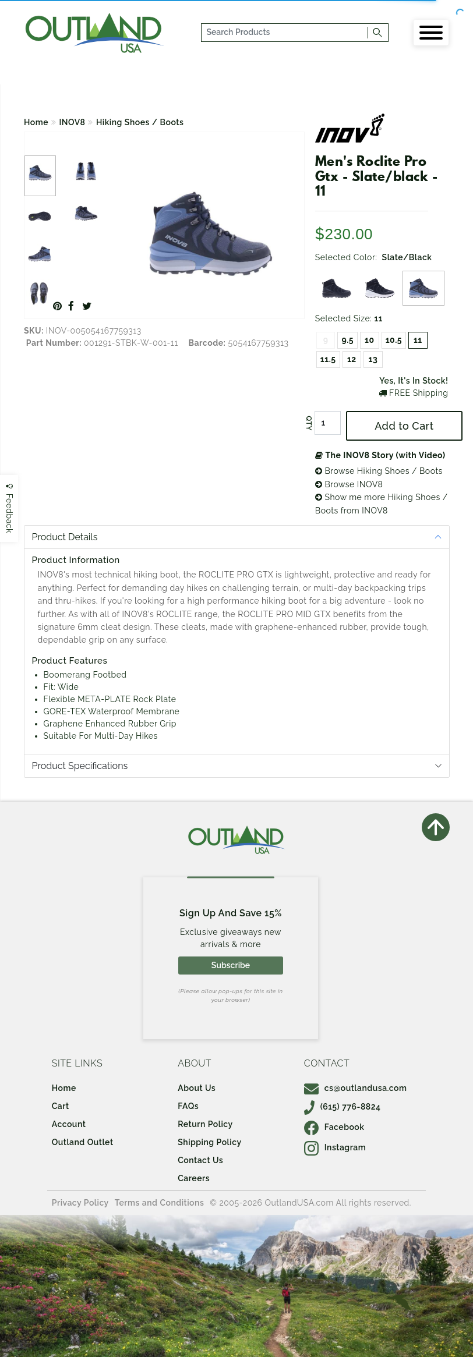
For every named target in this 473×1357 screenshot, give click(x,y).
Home (36, 122)
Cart (60, 1106)
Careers (194, 1178)
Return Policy (205, 1124)
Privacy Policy (80, 1202)
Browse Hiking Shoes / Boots (379, 471)
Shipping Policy (209, 1142)
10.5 (394, 340)
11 (418, 340)
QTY (309, 423)
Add (404, 426)
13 (373, 359)
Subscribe (230, 965)
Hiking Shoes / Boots (139, 122)
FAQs (188, 1106)
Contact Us (200, 1160)
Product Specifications (80, 765)
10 (370, 340)
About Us (197, 1088)
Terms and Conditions (159, 1202)
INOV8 (72, 122)
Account (69, 1124)
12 (351, 359)
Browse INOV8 (349, 484)
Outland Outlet (83, 1142)
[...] (285, 32)
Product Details (65, 537)
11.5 (328, 359)
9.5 (347, 340)
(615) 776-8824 (342, 1106)
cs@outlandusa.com (355, 1088)
